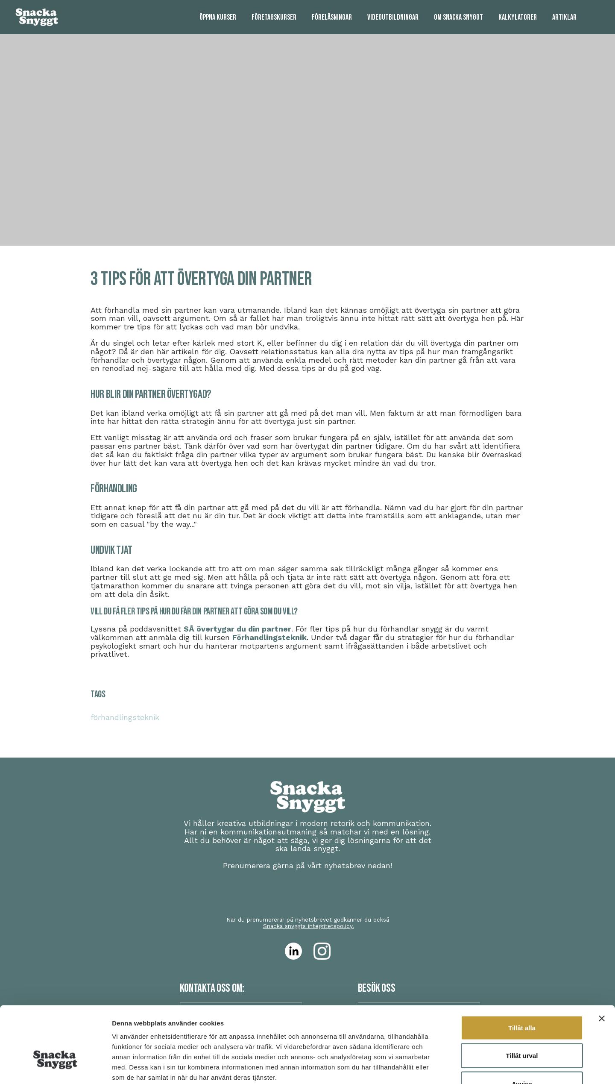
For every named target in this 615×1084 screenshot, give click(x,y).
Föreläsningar (332, 17)
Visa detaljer (464, 1067)
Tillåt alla (522, 971)
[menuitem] (218, 17)
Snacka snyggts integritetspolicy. (308, 925)
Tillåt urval (522, 1000)
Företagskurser (274, 17)
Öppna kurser (217, 17)
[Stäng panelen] (602, 963)
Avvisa (522, 1027)
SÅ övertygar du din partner (237, 628)
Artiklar (564, 17)
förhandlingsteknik (125, 717)
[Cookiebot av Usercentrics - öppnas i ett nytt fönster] (55, 1067)
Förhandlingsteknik (269, 637)
